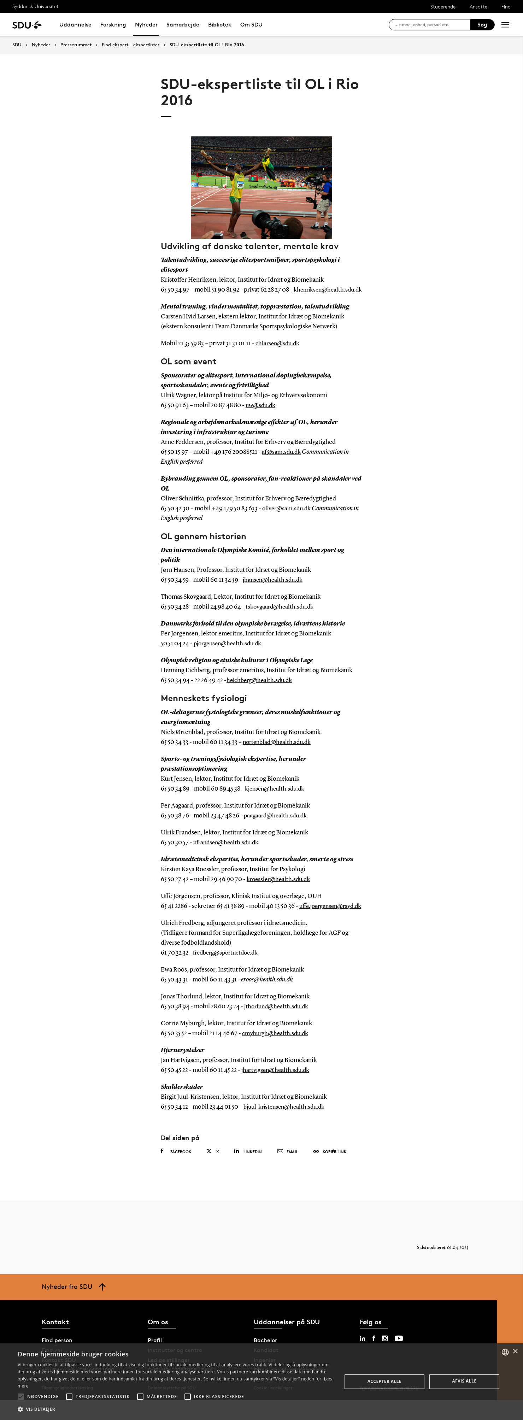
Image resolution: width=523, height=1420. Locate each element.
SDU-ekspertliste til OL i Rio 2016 (207, 44)
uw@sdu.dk (261, 415)
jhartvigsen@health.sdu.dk (277, 1090)
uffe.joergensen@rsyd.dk (194, 926)
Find (506, 7)
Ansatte (478, 7)
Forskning (113, 24)
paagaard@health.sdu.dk (277, 825)
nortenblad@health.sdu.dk (279, 752)
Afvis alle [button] (464, 1381)
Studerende (443, 7)
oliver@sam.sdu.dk (287, 518)
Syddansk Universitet (35, 6)
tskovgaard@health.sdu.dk (281, 617)
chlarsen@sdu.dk (278, 353)
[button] (21, 1397)
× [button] (515, 1351)
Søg (482, 24)
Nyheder (146, 24)
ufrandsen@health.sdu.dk (228, 852)
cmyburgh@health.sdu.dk (276, 1053)
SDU (17, 44)
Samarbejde (182, 24)
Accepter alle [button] (384, 1381)
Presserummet (76, 44)
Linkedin (248, 1171)
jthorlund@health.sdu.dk (278, 1026)
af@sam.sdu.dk (282, 462)
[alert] (261, 1381)
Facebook (176, 1171)
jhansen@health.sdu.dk (274, 590)
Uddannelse (75, 24)
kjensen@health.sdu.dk (276, 799)
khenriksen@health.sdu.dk (197, 300)
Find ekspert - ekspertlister (130, 44)
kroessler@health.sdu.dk (280, 889)
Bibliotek (219, 24)
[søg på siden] (432, 24)
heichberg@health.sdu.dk (261, 690)
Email (287, 1171)
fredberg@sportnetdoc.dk (228, 972)
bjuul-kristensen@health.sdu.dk (286, 1126)
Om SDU (251, 24)
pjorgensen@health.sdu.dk (230, 653)
